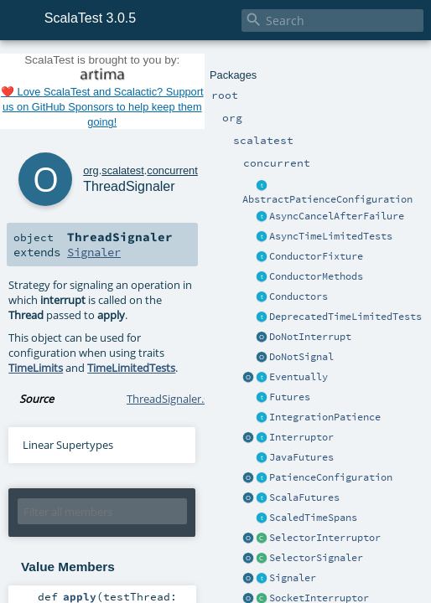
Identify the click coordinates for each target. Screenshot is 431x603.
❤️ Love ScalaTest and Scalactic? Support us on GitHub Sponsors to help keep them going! (102, 106)
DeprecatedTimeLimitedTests (345, 316)
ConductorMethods (316, 276)
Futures (289, 397)
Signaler (292, 578)
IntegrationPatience (325, 417)
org (91, 170)
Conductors (298, 296)
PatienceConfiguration (330, 477)
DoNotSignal (301, 357)
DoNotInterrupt (310, 337)
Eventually (298, 377)
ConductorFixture (316, 256)
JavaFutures (301, 457)
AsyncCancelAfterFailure (336, 216)
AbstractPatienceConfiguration (327, 199)
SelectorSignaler (316, 558)
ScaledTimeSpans (313, 517)
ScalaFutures (304, 497)
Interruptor (301, 437)
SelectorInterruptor (325, 538)
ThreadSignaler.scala (177, 398)
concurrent (172, 170)
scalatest (122, 170)
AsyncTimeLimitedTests (330, 236)
